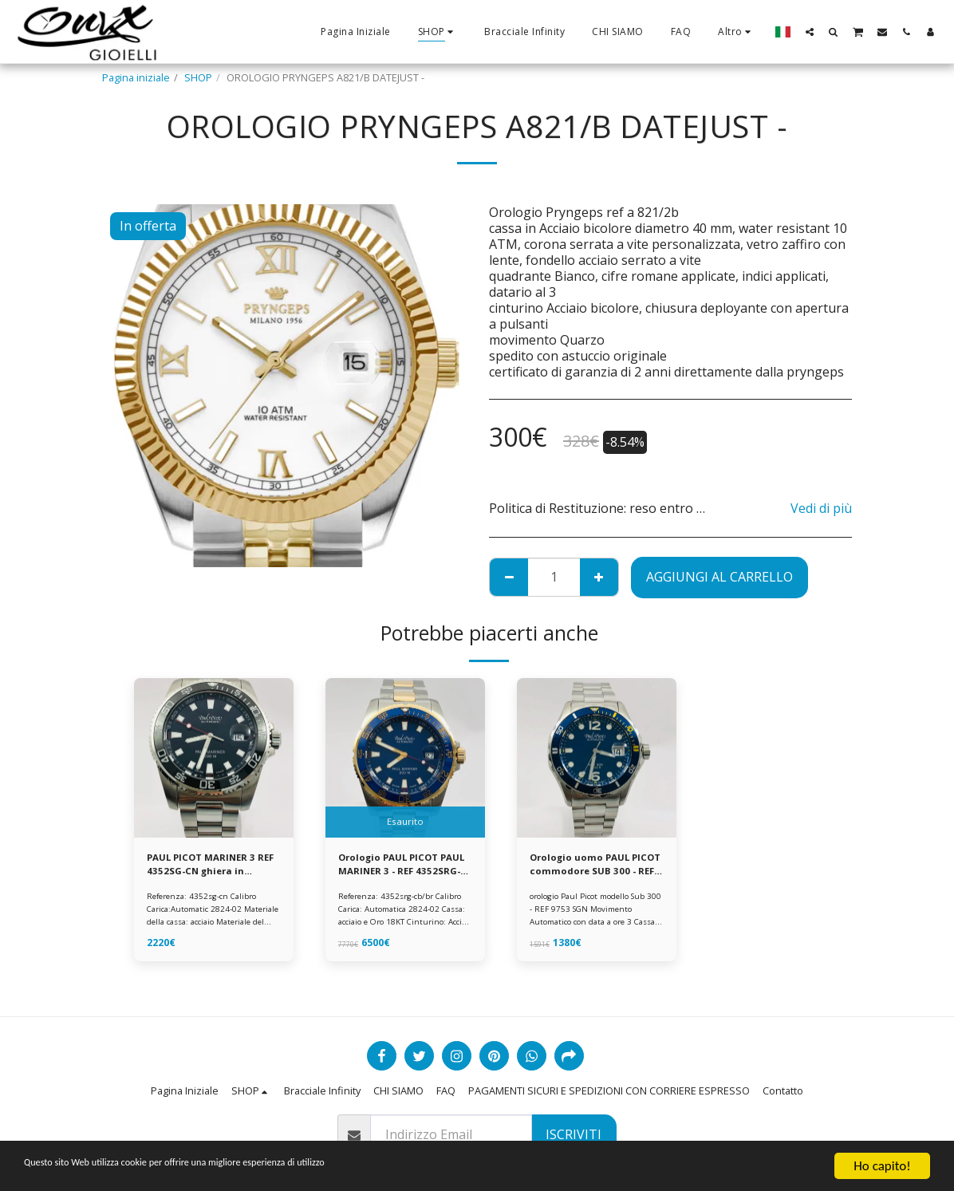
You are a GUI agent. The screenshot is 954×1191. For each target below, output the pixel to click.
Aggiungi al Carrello (719, 577)
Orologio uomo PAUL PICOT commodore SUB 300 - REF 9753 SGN (591, 865)
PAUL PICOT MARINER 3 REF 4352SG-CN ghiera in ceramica (208, 865)
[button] (809, 31)
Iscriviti (573, 1134)
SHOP (198, 77)
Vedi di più (821, 508)
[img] (214, 758)
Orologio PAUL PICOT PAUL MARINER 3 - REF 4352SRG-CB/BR (394, 865)
